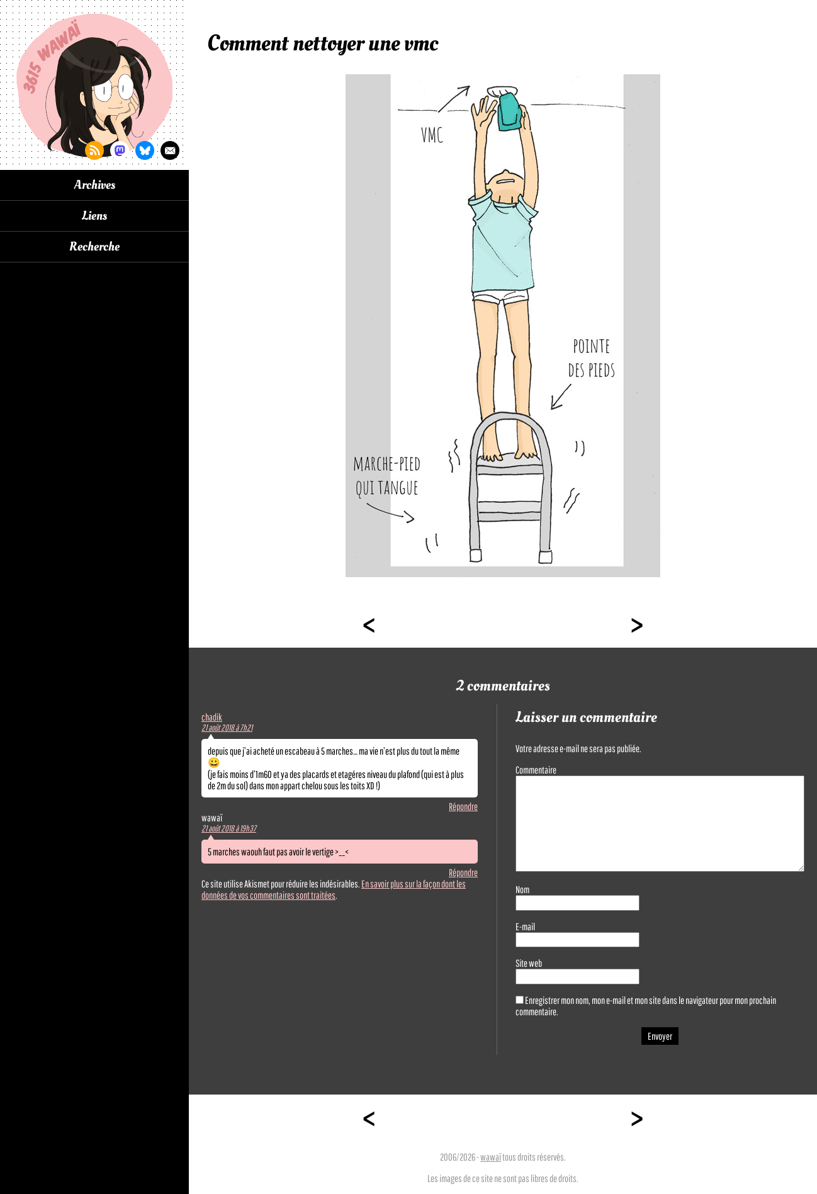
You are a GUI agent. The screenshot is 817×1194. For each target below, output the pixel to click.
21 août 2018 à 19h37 (228, 828)
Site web (529, 963)
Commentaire (536, 769)
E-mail (525, 926)
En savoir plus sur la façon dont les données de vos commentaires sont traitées (333, 889)
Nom (522, 889)
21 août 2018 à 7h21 (226, 728)
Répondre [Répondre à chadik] (463, 806)
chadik (211, 717)
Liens (94, 216)
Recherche (94, 247)
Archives (94, 185)
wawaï (490, 1157)
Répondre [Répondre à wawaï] (463, 872)
